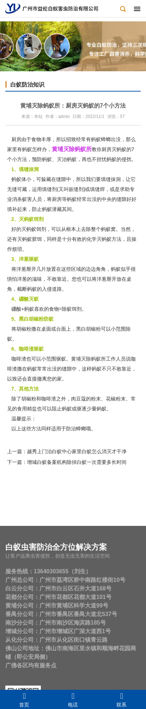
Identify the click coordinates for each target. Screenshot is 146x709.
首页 (24, 700)
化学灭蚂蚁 (99, 239)
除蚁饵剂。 (74, 309)
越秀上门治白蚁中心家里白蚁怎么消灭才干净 (76, 451)
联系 (121, 700)
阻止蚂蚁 (62, 409)
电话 (73, 700)
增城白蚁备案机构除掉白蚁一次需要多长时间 (76, 462)
